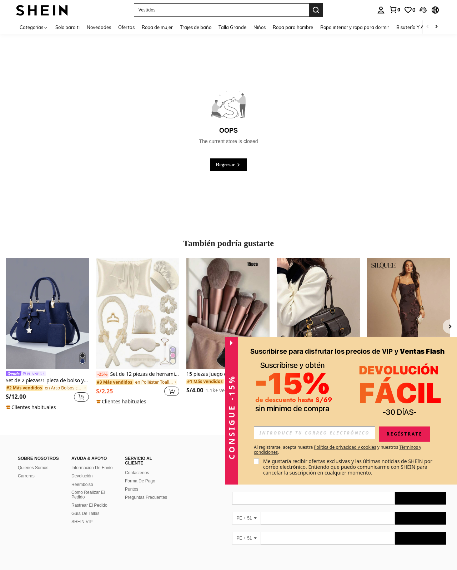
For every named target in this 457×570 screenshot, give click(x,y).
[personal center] (381, 10)
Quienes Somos (33, 467)
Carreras (26, 475)
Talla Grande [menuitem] (232, 27)
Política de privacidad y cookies (345, 447)
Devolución (81, 475)
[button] (221, 10)
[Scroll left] (427, 27)
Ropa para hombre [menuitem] (293, 27)
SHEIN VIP (81, 521)
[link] (394, 9)
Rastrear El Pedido (89, 505)
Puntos (131, 489)
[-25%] (102, 374)
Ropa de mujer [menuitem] (157, 27)
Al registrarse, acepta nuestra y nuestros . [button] (337, 450)
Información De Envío (91, 467)
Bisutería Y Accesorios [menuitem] (419, 27)
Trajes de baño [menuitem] (195, 27)
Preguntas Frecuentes (146, 497)
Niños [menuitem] (259, 27)
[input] (314, 432)
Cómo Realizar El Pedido (88, 495)
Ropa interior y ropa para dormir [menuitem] (354, 27)
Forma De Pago (140, 480)
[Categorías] (34, 27)
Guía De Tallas (85, 513)
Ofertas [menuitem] (126, 27)
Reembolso (82, 484)
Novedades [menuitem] (99, 27)
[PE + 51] (246, 518)
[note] (32, 407)
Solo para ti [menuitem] (67, 27)
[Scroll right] (436, 27)
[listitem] (47, 334)
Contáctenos (137, 472)
